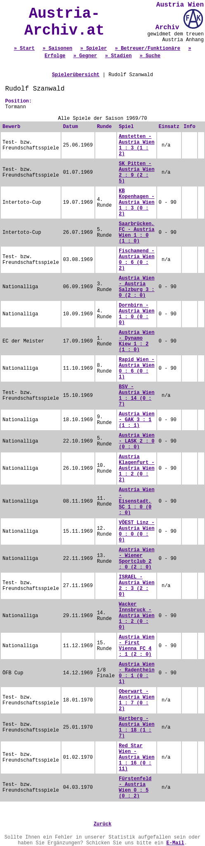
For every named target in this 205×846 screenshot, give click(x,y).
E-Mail (175, 843)
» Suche (150, 56)
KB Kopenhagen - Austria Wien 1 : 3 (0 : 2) (136, 202)
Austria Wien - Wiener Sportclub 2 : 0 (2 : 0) (136, 558)
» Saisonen (57, 48)
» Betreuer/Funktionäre (147, 48)
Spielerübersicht (75, 75)
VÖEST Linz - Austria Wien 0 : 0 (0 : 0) (136, 531)
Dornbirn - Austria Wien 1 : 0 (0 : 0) (136, 314)
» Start (24, 48)
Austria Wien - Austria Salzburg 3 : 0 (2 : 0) (136, 286)
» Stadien (118, 56)
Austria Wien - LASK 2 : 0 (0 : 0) (136, 441)
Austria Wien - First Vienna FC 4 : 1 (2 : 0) (136, 645)
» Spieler (93, 48)
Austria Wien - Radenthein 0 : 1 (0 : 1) (136, 673)
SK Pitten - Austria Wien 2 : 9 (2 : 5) (136, 172)
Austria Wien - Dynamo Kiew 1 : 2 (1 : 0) (136, 341)
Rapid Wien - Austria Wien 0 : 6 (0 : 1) (136, 368)
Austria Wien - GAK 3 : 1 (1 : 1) (136, 420)
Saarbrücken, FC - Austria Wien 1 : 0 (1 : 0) (136, 232)
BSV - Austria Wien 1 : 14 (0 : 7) (136, 395)
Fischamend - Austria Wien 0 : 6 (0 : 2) (136, 259)
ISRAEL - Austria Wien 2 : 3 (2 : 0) (136, 585)
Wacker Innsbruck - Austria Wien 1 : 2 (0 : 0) (136, 615)
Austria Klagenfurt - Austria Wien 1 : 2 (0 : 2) (136, 468)
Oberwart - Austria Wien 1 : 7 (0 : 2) (136, 700)
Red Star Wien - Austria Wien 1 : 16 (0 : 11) (136, 757)
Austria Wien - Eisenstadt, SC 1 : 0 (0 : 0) (136, 501)
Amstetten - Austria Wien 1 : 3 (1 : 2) (136, 145)
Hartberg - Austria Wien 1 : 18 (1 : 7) (136, 727)
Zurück (102, 824)
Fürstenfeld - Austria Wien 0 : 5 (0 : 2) (135, 787)
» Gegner (85, 56)
